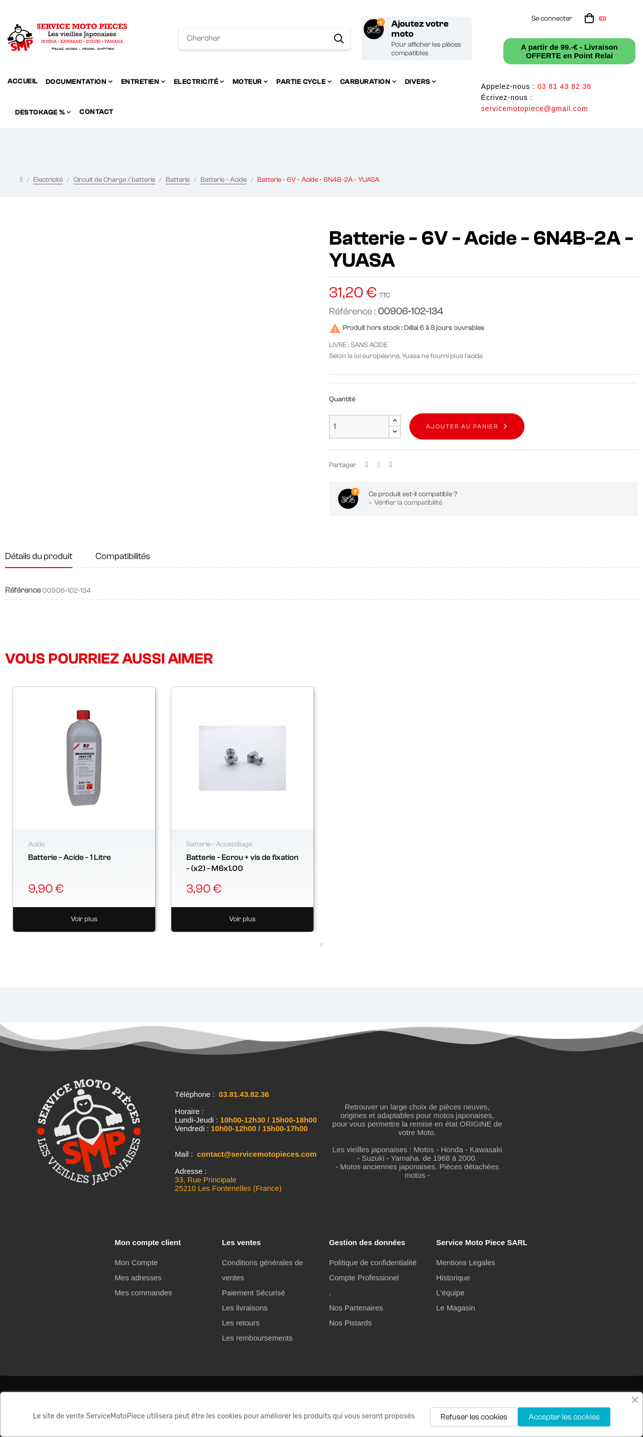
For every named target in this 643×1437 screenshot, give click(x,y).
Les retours (241, 1322)
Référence (23, 590)
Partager (366, 465)
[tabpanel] (84, 810)
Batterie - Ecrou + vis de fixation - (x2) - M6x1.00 (242, 863)
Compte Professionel (364, 1277)
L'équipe (450, 1292)
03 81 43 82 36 (564, 86)
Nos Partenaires (356, 1307)
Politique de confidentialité (372, 1262)
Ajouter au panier (462, 426)
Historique (453, 1277)
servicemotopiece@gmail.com (534, 108)
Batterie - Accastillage (219, 844)
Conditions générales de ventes (262, 1270)
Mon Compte (136, 1262)
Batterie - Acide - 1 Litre (69, 857)
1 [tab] (321, 945)
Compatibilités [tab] (122, 556)
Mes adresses (138, 1277)
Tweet (378, 465)
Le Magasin (455, 1307)
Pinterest (390, 465)
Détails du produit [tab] (38, 556)
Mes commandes (143, 1292)
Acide (36, 844)
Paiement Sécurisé (253, 1292)
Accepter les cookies (564, 1416)
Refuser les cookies (474, 1416)
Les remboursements (257, 1338)
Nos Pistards (350, 1322)
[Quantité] (359, 426)
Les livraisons (245, 1307)
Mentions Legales (465, 1262)
